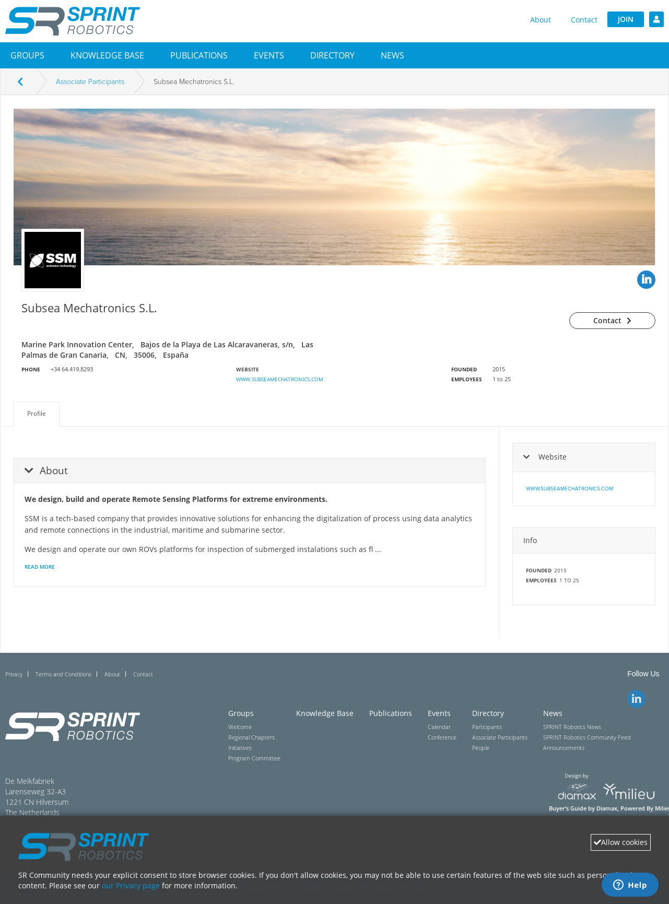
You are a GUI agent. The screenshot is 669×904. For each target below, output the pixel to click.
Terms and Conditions (63, 674)
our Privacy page (131, 885)
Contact (584, 20)
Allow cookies (621, 842)
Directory (332, 55)
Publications (199, 55)
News (392, 55)
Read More (40, 566)
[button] (27, 55)
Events (269, 55)
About (540, 20)
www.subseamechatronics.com (279, 379)
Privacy (13, 674)
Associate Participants (90, 81)
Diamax (606, 808)
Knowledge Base (107, 55)
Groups (27, 55)
